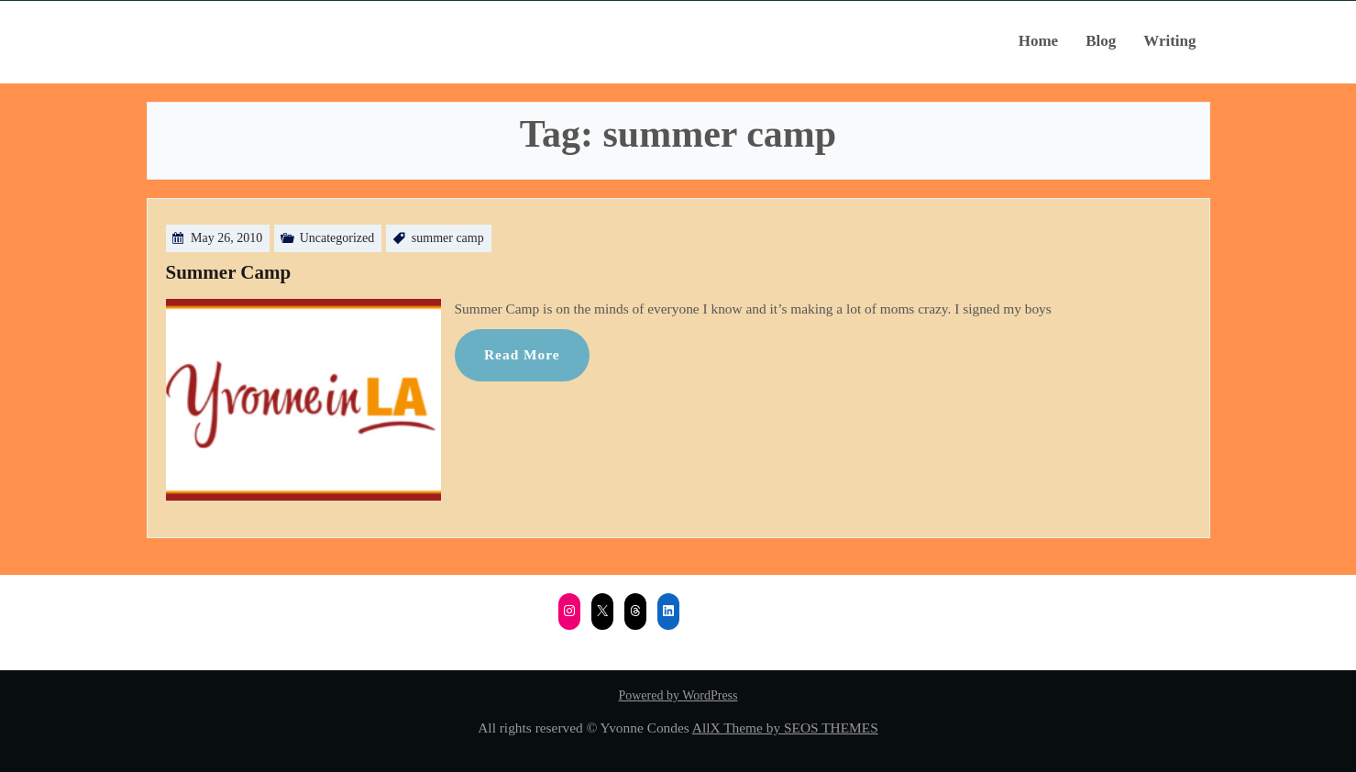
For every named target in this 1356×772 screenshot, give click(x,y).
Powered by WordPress (677, 695)
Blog (1101, 41)
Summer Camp (229, 272)
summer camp (448, 238)
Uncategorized (337, 238)
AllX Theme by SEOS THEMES (785, 727)
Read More (522, 354)
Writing (1169, 41)
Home (1038, 41)
